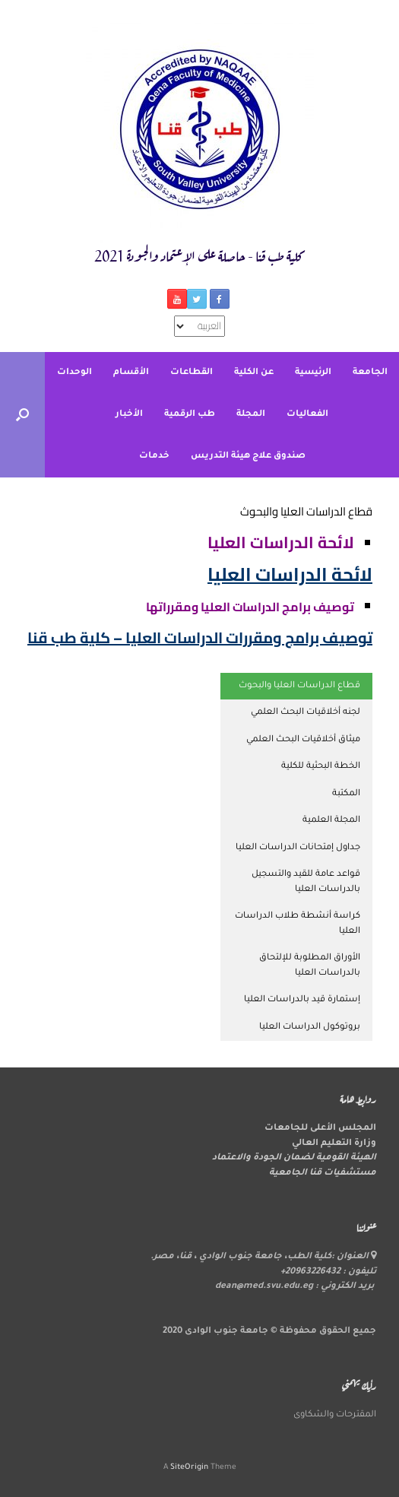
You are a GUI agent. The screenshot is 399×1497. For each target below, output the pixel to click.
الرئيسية (313, 373)
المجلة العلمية (331, 821)
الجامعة (370, 373)
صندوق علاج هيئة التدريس (248, 456)
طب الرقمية (189, 415)
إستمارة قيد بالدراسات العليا (302, 1000)
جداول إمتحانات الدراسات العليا (298, 848)
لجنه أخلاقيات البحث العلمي (305, 713)
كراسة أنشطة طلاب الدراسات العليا (297, 924)
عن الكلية (254, 373)
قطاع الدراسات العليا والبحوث (299, 686)
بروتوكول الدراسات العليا (309, 1027)
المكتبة (346, 794)
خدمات (154, 456)
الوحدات (74, 373)
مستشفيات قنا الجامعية (322, 1173)
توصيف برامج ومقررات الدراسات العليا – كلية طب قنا (199, 637)
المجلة (250, 415)
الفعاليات (307, 415)
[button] (22, 414)
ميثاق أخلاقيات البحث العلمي (303, 740)
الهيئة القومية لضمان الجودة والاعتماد (294, 1158)
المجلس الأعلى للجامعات (320, 1129)
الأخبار (129, 415)
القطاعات (191, 373)
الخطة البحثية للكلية (320, 767)
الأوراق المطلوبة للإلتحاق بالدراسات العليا (309, 965)
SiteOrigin (189, 1468)
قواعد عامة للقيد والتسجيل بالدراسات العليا (306, 882)
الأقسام (131, 373)
